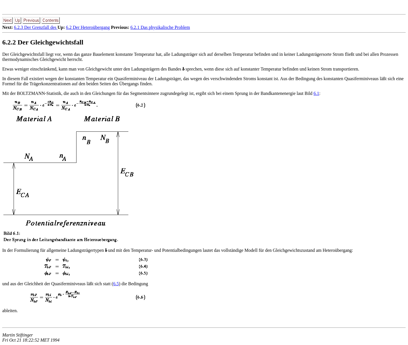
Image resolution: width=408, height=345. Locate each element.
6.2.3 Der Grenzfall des (36, 27)
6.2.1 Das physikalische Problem (160, 27)
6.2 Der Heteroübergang (88, 27)
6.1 (316, 93)
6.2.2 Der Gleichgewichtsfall (42, 42)
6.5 (116, 283)
